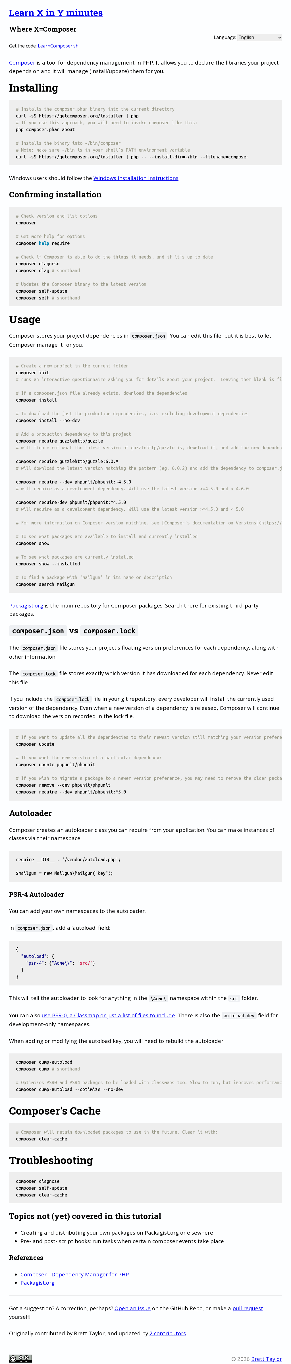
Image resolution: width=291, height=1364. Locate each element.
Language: (225, 37)
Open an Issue (133, 1308)
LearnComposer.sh (58, 46)
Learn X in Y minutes (56, 12)
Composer (22, 62)
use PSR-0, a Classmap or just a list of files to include (108, 1015)
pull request (247, 1308)
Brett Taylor (266, 1358)
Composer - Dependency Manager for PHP (74, 1274)
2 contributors (167, 1333)
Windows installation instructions (135, 177)
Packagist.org (26, 605)
